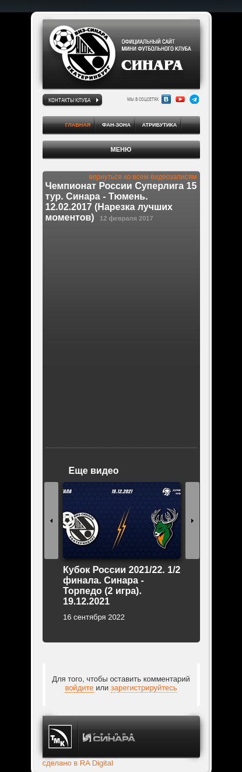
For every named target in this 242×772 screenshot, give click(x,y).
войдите (79, 687)
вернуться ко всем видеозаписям (143, 177)
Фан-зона (116, 125)
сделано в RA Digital (78, 763)
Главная (78, 125)
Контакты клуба (69, 99)
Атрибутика (159, 125)
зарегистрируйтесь (144, 687)
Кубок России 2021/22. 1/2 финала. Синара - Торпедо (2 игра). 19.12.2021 (122, 585)
